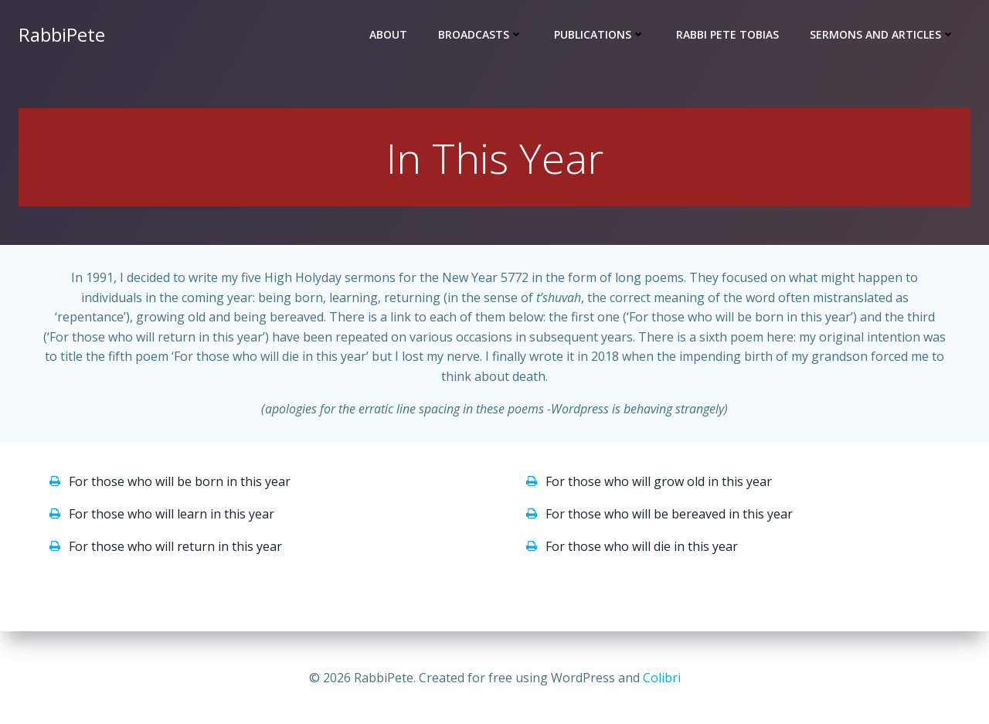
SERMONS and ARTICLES (882, 35)
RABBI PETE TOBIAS (727, 35)
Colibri (662, 677)
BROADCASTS (480, 35)
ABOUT (388, 35)
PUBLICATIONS (599, 35)
